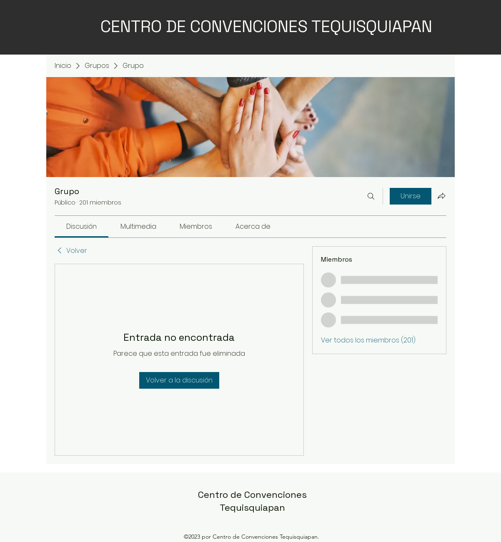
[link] (81, 226)
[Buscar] (371, 196)
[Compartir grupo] (441, 196)
